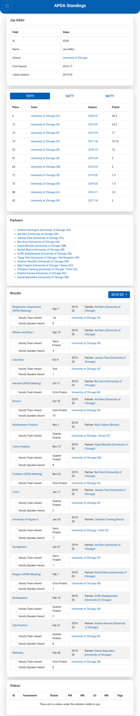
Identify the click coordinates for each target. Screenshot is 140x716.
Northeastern (20, 598)
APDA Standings (70, 5)
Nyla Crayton (24, 265)
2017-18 (93, 141)
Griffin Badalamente (28, 253)
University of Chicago (75, 57)
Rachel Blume (25, 249)
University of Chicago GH (45, 116)
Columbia (18, 359)
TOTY (30, 96)
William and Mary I (23, 332)
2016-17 (93, 192)
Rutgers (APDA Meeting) (26, 574)
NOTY (110, 96)
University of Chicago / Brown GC (53, 265)
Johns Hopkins (21, 446)
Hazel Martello (25, 245)
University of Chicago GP (45, 132)
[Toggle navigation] (7, 5)
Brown (114, 424)
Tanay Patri (23, 257)
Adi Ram (22, 234)
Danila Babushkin (27, 277)
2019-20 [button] (117, 295)
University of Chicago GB (45, 175)
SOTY (70, 96)
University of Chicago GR (45, 124)
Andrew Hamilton (27, 261)
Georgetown (19, 546)
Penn (120, 519)
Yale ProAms (19, 625)
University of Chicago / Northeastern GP (55, 257)
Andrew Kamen (26, 273)
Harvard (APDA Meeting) (26, 383)
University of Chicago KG (51, 273)
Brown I (16, 401)
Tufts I (16, 492)
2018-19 (93, 116)
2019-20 (93, 124)
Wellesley (17, 652)
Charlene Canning (27, 269)
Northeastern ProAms (25, 424)
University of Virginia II (25, 519)
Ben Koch (22, 241)
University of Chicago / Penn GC (58, 269)
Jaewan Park (24, 238)
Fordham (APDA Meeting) (27, 474)
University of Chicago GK (45, 158)
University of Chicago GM (45, 166)
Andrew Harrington (28, 230)
